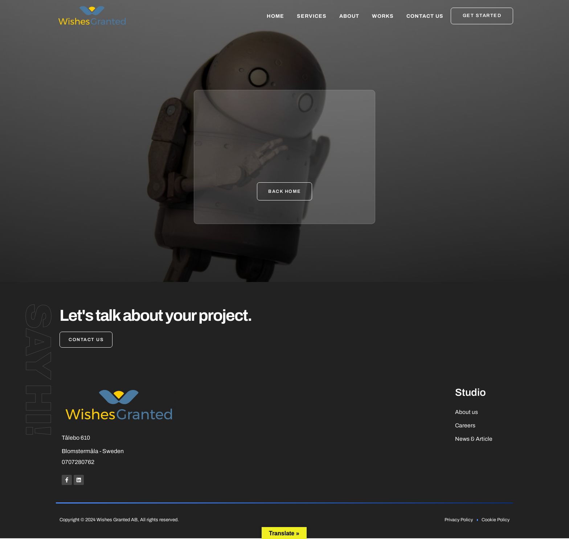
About (349, 16)
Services (312, 16)
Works (383, 16)
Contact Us (424, 16)
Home (275, 16)
